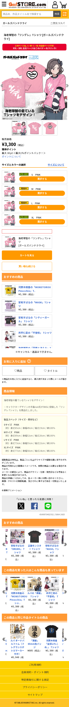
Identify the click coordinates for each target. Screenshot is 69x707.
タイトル (51, 370)
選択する (42, 178)
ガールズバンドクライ (15, 23)
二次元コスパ (57, 23)
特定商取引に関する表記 (35, 679)
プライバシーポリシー (35, 687)
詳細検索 (65, 13)
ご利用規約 (35, 664)
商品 (18, 370)
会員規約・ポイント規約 (35, 672)
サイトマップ (35, 694)
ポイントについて (11, 156)
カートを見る (27, 255)
